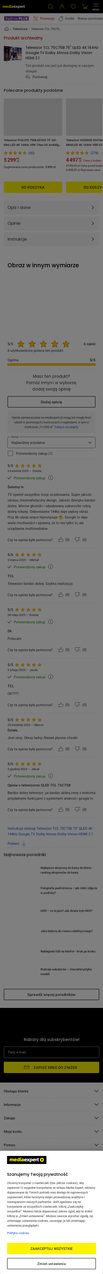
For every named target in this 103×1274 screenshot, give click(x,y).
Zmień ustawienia (51, 1263)
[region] (51, 1212)
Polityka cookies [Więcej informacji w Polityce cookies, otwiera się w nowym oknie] (18, 1233)
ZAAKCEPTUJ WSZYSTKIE (51, 1248)
